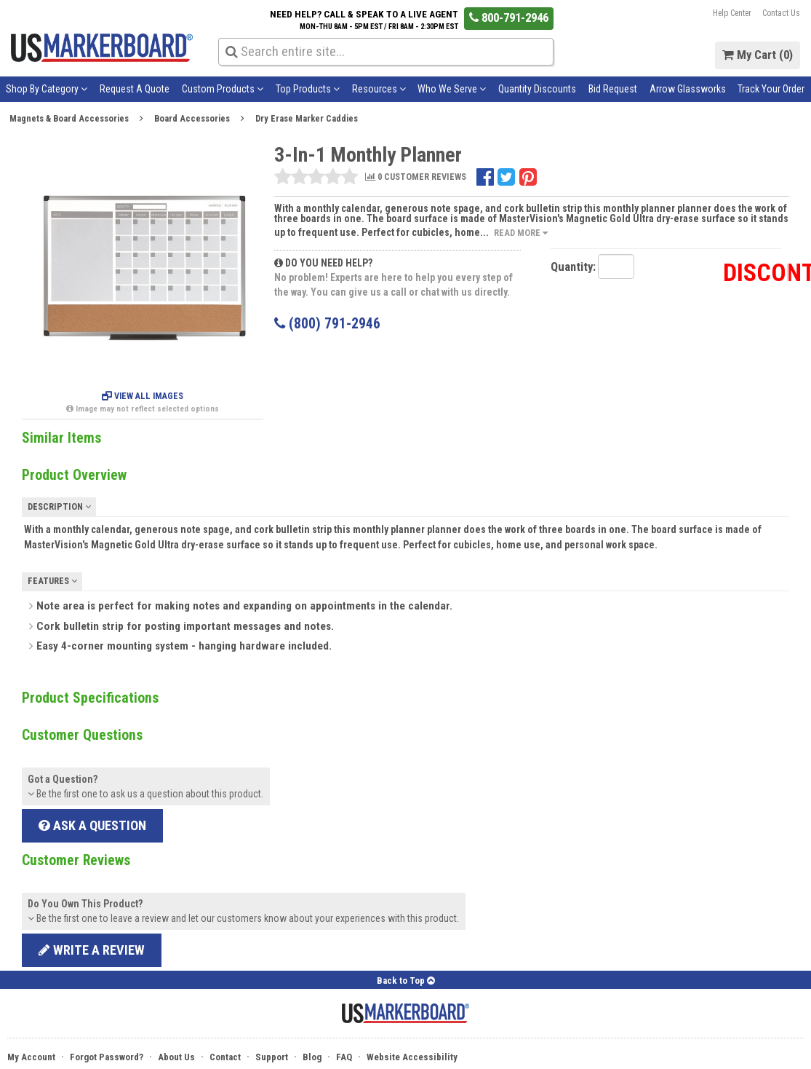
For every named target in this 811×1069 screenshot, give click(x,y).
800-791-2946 (508, 17)
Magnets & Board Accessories (69, 118)
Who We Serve (452, 89)
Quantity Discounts (537, 89)
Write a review (92, 950)
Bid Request (612, 89)
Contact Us (781, 13)
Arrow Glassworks (688, 89)
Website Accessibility (412, 1057)
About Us (176, 1057)
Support (271, 1057)
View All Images (142, 396)
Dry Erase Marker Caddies (306, 118)
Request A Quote (134, 89)
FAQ (344, 1057)
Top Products (308, 89)
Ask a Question (92, 825)
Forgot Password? (106, 1057)
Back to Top (406, 980)
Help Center (732, 13)
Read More (521, 232)
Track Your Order (771, 89)
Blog (312, 1057)
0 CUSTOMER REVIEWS (415, 177)
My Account (31, 1057)
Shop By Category (46, 89)
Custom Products (222, 89)
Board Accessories (192, 118)
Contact (225, 1057)
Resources (379, 89)
